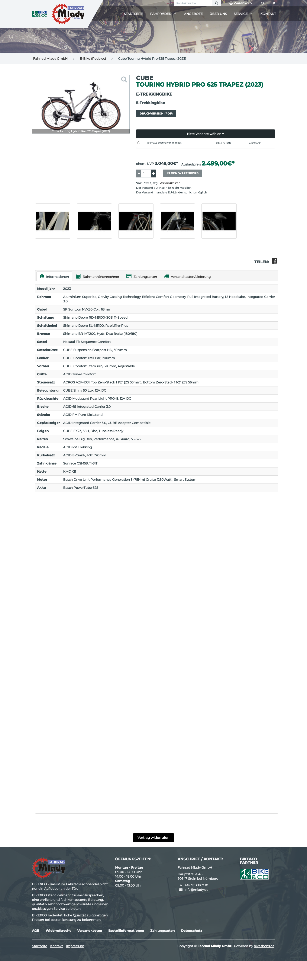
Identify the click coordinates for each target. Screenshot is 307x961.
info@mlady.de (196, 890)
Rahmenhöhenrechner (97, 276)
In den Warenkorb (182, 173)
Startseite (133, 14)
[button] (205, 133)
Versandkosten (170, 183)
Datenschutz (191, 931)
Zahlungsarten (141, 276)
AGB (35, 931)
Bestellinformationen (126, 931)
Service (241, 14)
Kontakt (268, 14)
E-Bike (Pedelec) (93, 59)
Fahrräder (160, 14)
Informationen (54, 276)
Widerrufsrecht (58, 931)
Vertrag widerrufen (153, 838)
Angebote (193, 14)
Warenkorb (240, 3)
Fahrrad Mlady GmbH (50, 59)
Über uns (218, 14)
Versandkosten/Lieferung (187, 276)
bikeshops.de (264, 946)
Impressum (75, 946)
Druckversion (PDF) (156, 113)
